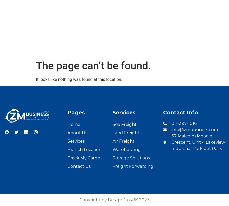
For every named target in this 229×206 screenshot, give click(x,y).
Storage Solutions (131, 157)
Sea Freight (125, 124)
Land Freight (126, 132)
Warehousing (127, 149)
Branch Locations (114, 48)
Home (36, 48)
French (218, 5)
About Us (58, 48)
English (200, 5)
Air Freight (124, 141)
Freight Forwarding (133, 166)
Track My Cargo (84, 157)
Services (82, 48)
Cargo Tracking (154, 48)
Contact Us (188, 48)
